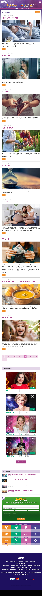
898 (21, 391)
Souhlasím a (10, 516)
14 (22, 356)
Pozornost (6, 91)
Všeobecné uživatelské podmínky (17, 572)
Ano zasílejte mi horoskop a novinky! (9, 513)
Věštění (12, 567)
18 (33, 356)
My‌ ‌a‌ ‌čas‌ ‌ (6, 165)
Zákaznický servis (12, 569)
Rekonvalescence (10, 17)
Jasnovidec (17, 567)
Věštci (30, 567)
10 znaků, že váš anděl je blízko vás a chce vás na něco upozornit (22, 474)
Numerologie (24, 567)
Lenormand (30, 565)
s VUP (9, 515)
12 (16, 356)
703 (21, 456)
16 (27, 356)
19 (36, 356)
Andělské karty (6, 565)
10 (11, 356)
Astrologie (36, 565)
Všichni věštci (21, 462)
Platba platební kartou (21, 563)
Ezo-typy (4, 15)
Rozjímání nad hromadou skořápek (18, 281)
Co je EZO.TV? (32, 561)
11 (14, 356)
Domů (7, 561)
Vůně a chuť (7, 127)
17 (30, 356)
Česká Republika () (28, 579)
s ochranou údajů (13, 515)
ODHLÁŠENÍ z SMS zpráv (36, 569)
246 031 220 (27, 8)
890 (21, 412)
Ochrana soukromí (24, 574)
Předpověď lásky (14, 565)
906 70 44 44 (11, 391)
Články (26, 561)
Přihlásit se (21, 518)
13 (19, 356)
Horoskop (21, 561)
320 (21, 434)
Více (4, 48)
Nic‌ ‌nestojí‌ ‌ (7, 317)
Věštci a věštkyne (14, 561)
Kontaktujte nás (5, 569)
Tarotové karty (23, 565)
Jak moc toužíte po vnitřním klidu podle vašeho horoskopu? (21, 485)
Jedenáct (6, 55)
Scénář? (5, 201)
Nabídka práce (20, 569)
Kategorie (38, 12)
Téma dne (6, 239)
